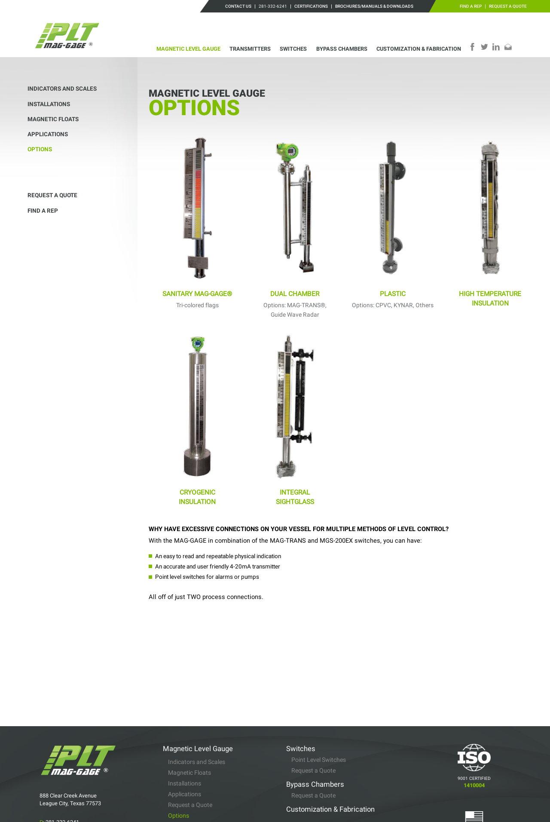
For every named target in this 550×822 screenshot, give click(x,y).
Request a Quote (508, 6)
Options (40, 149)
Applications (48, 134)
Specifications (186, 773)
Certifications (311, 6)
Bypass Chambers (341, 49)
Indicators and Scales (62, 88)
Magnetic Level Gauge (188, 49)
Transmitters (250, 49)
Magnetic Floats (53, 119)
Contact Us (238, 6)
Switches (293, 49)
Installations (49, 104)
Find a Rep (471, 6)
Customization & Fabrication (418, 49)
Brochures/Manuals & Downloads (374, 6)
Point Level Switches (318, 692)
